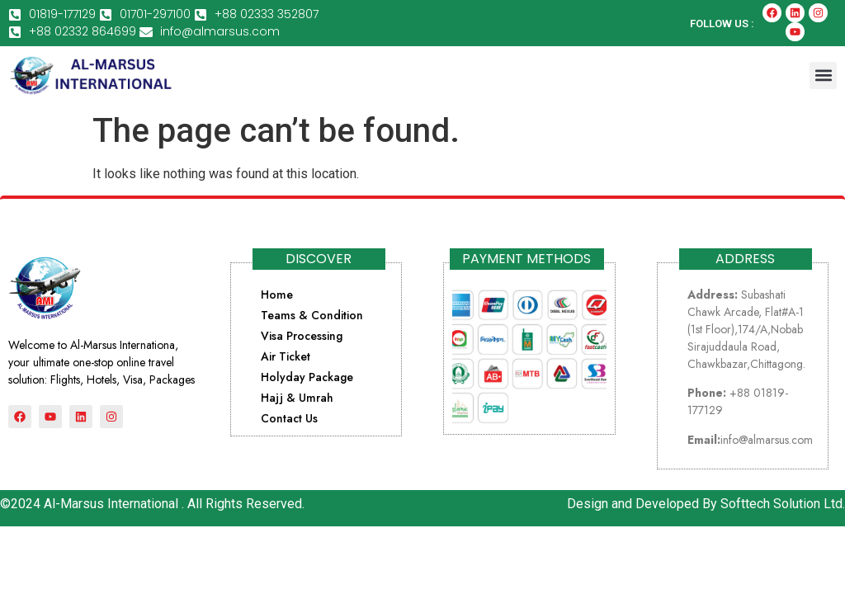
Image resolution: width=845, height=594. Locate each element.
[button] (823, 75)
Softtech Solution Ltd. (782, 504)
